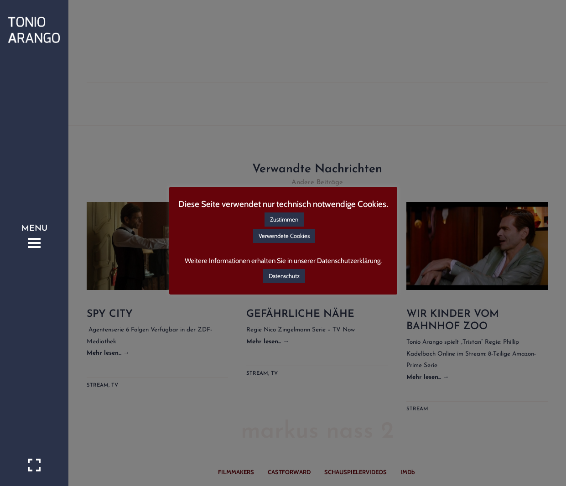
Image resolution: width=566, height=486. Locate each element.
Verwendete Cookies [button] (284, 235)
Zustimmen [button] (284, 219)
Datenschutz (284, 275)
